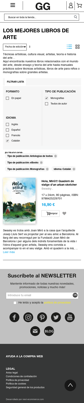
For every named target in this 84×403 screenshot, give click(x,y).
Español (15, 130)
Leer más (9, 252)
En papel (16, 98)
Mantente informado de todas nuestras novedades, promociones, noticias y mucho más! (42, 285)
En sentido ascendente (30, 47)
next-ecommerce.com (33, 399)
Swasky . (47, 189)
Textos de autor (59, 104)
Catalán (15, 141)
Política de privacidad (17, 380)
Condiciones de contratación (21, 376)
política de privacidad (57, 302)
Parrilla (77, 47)
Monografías (57, 98)
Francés (15, 135)
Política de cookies (16, 384)
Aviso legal (12, 373)
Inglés (14, 124)
